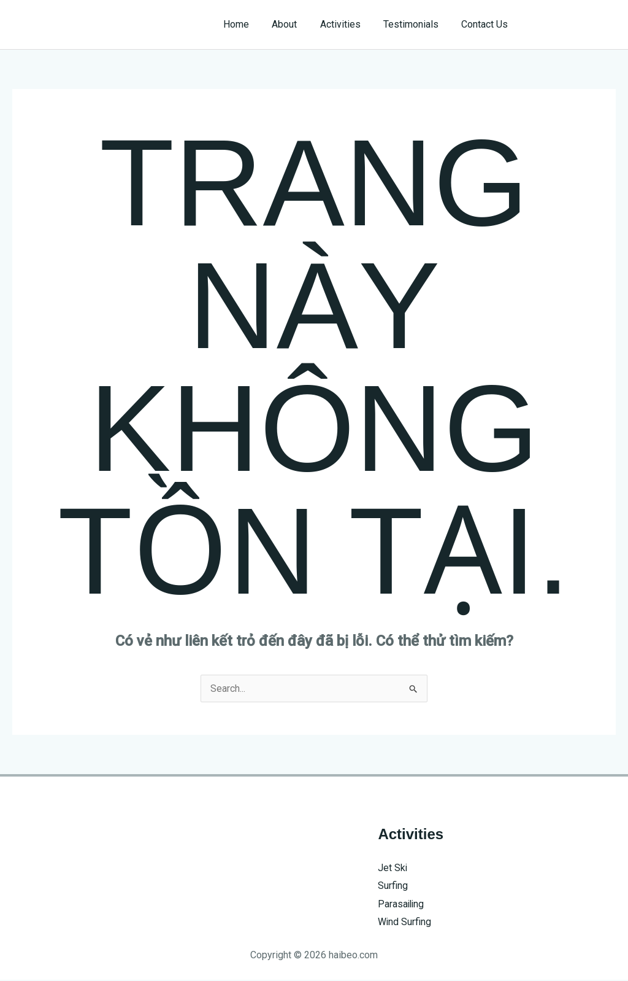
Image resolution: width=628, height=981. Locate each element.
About (295, 24)
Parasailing (402, 904)
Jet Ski (393, 868)
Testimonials (415, 24)
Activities (348, 24)
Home (251, 24)
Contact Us (486, 24)
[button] (574, 24)
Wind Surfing (405, 922)
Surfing (393, 886)
